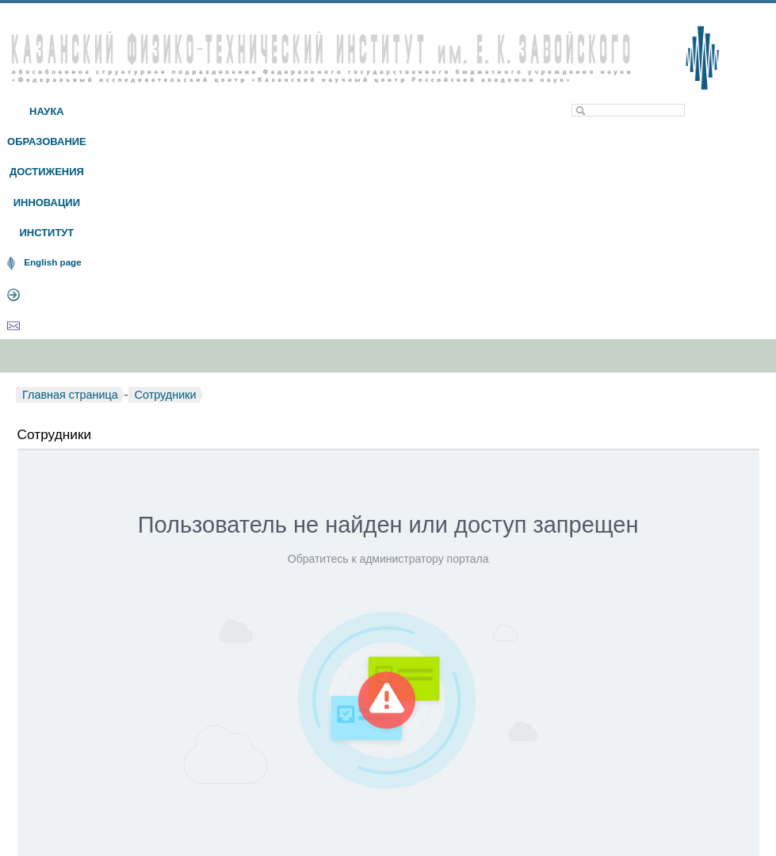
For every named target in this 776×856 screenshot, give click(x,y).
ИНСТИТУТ (46, 233)
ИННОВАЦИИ (46, 202)
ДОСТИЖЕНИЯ (47, 172)
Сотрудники (166, 394)
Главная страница (70, 394)
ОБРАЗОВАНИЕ (46, 141)
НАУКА (46, 111)
